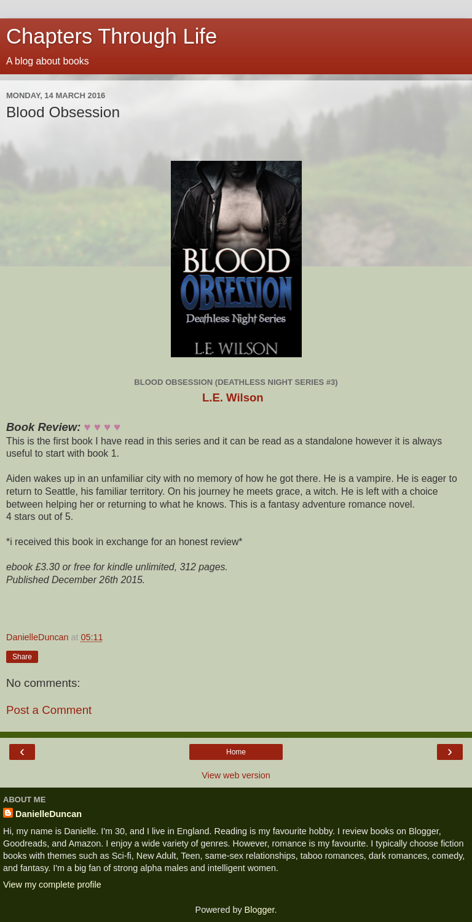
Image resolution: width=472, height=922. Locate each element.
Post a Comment (49, 709)
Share (22, 657)
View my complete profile (52, 884)
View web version (236, 775)
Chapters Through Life (111, 36)
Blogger (260, 910)
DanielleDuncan (48, 814)
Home (236, 752)
